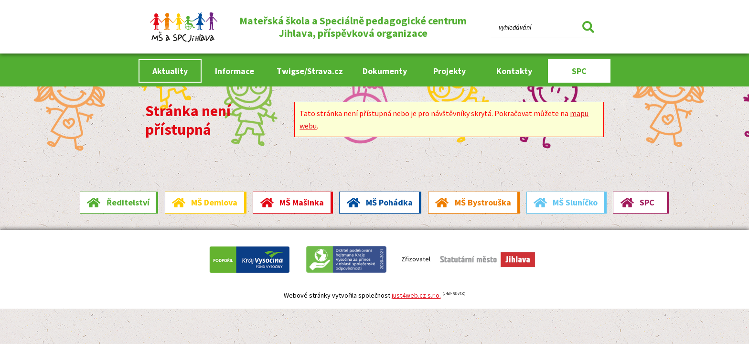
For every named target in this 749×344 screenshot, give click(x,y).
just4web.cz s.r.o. (416, 295)
